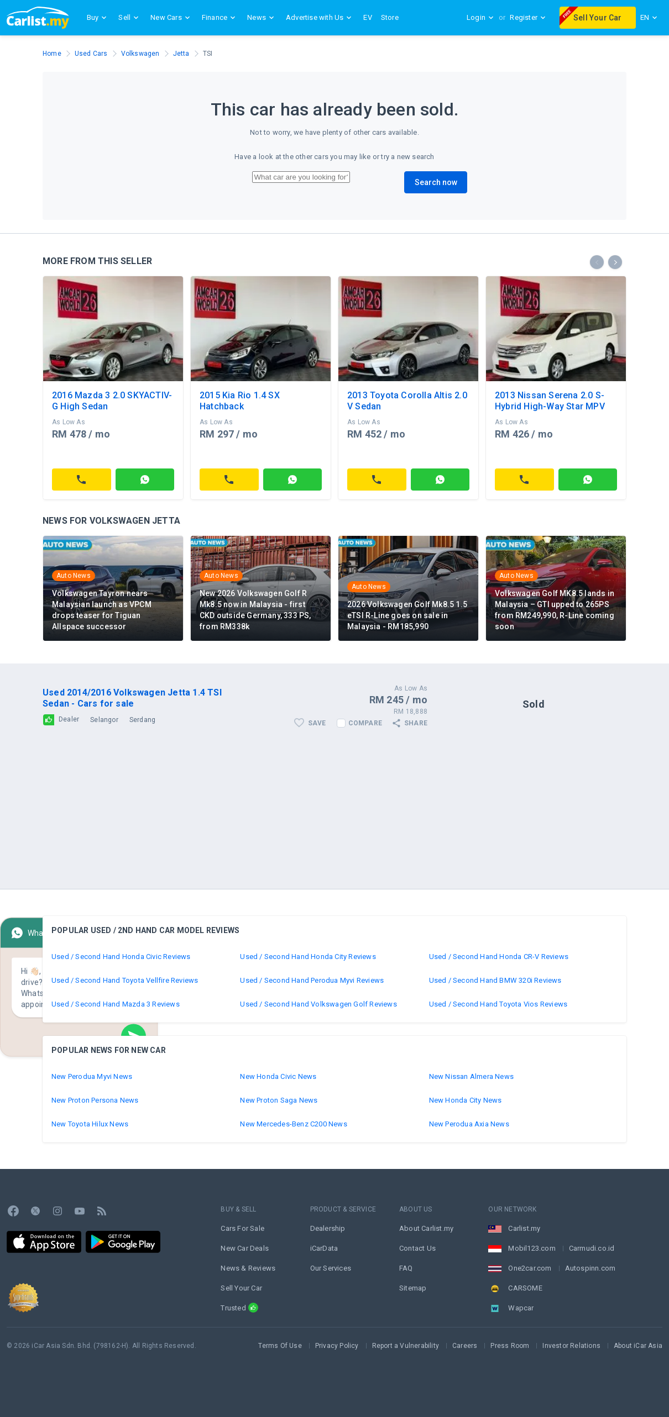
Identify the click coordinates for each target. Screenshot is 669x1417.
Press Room (509, 1346)
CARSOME (525, 1288)
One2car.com (529, 1268)
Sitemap (412, 1288)
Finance (220, 17)
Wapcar (521, 1308)
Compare (365, 723)
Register (528, 17)
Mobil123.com (531, 1248)
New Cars (171, 17)
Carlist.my (524, 1228)
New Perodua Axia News (469, 1124)
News (262, 17)
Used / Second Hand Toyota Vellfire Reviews (124, 980)
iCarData (324, 1248)
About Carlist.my (426, 1228)
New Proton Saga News (278, 1100)
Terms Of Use (279, 1346)
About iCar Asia (638, 1346)
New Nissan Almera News (471, 1076)
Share (409, 723)
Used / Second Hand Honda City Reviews (307, 956)
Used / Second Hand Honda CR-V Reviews (498, 956)
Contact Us (417, 1248)
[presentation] (597, 262)
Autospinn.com (590, 1268)
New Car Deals (245, 1248)
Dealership (328, 1228)
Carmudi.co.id (592, 1248)
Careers (464, 1346)
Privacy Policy (337, 1346)
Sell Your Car (591, 16)
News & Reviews (248, 1268)
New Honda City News (465, 1100)
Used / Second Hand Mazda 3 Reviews (115, 1004)
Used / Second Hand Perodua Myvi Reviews (312, 980)
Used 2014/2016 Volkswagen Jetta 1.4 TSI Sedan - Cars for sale (132, 698)
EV (367, 17)
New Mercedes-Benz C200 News (293, 1124)
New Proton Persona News (95, 1100)
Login (480, 17)
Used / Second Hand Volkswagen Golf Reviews (318, 1004)
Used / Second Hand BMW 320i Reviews (495, 980)
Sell (130, 17)
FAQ (406, 1268)
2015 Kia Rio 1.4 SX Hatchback (240, 401)
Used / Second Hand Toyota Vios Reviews (498, 1004)
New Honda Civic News (278, 1076)
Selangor (104, 720)
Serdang (142, 720)
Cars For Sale (242, 1228)
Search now (436, 182)
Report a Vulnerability (405, 1346)
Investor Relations (571, 1346)
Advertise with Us (320, 17)
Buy (98, 17)
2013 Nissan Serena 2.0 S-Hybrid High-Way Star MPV (550, 401)
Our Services (330, 1268)
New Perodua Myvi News (91, 1076)
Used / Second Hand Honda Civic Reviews (121, 956)
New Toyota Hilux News (89, 1124)
